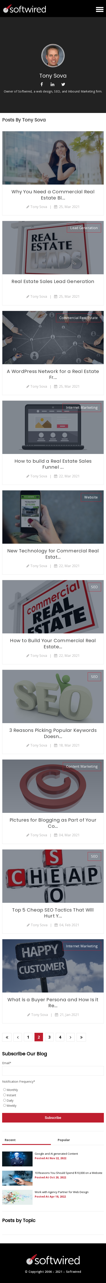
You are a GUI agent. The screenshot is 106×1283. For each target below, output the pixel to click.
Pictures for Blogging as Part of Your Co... (53, 823)
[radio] (53, 1090)
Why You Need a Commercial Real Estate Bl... (53, 194)
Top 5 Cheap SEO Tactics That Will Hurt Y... (53, 913)
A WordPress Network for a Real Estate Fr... (53, 374)
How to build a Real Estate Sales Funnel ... (53, 464)
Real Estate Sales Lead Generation (52, 281)
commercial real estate (78, 317)
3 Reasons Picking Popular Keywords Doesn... (53, 733)
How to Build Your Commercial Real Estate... (53, 643)
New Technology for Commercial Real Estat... (53, 554)
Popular (64, 1140)
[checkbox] (53, 1098)
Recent (10, 1140)
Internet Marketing (82, 407)
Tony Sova (38, 206)
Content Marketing (82, 766)
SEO (94, 587)
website (91, 497)
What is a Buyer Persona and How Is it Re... (52, 1002)
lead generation (84, 227)
